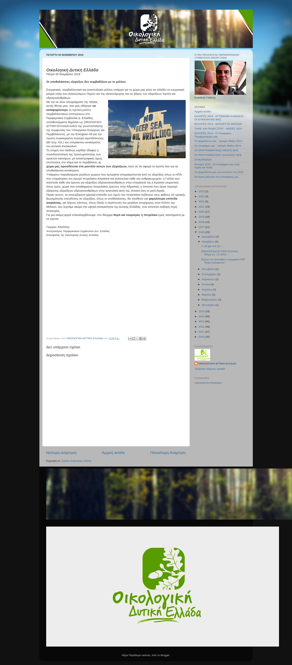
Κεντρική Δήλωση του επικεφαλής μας (216, 176)
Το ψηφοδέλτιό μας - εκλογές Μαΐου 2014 (218, 141)
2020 (201, 211)
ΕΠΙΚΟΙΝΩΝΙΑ (203, 159)
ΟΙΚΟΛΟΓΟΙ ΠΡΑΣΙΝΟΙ (208, 383)
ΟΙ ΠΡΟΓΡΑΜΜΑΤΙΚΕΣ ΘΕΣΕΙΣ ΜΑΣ (216, 150)
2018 (201, 222)
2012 (201, 326)
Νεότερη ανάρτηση (61, 453)
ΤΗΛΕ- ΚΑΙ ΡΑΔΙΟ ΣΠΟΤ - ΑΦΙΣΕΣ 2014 (218, 128)
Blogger (165, 655)
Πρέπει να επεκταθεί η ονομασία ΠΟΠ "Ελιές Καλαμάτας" (223, 261)
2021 (201, 206)
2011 (201, 331)
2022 (201, 201)
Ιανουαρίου (208, 304)
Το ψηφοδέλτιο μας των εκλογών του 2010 (219, 172)
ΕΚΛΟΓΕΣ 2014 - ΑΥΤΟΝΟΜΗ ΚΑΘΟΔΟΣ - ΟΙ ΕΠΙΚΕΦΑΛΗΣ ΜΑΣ (220, 118)
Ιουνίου (206, 284)
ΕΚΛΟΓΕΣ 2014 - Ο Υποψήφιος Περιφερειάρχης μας (213, 135)
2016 (201, 232)
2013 (201, 321)
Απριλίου (207, 289)
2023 (201, 196)
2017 (201, 227)
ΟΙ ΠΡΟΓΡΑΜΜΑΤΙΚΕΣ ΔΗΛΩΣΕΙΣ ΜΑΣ (218, 155)
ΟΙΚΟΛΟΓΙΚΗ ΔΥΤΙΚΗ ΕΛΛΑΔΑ (217, 363)
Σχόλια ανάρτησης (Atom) (76, 460)
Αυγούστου (208, 279)
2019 (201, 216)
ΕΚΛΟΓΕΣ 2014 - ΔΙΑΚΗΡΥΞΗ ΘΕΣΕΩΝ (218, 124)
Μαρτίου (207, 294)
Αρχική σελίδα (113, 453)
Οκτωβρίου (208, 269)
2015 (201, 311)
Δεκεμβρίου (209, 236)
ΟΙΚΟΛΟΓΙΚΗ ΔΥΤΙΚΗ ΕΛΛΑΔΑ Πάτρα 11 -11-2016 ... (219, 253)
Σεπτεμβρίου (209, 274)
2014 (201, 316)
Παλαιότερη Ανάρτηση (168, 453)
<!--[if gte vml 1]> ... (212, 246)
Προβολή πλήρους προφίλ (210, 368)
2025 (201, 191)
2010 (201, 336)
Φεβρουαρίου (210, 299)
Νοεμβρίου (208, 241)
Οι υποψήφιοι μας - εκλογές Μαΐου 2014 (218, 145)
